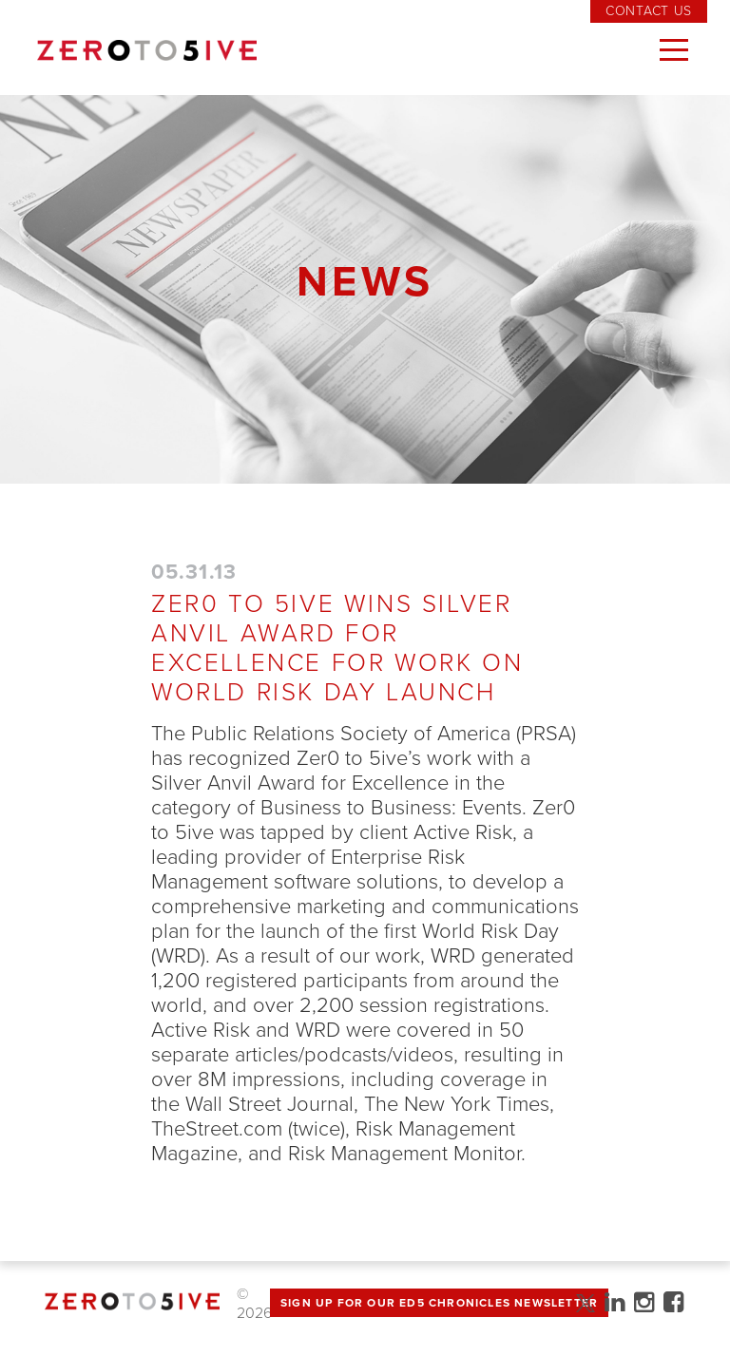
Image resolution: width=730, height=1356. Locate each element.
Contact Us (648, 11)
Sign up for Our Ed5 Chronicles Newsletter (439, 1302)
